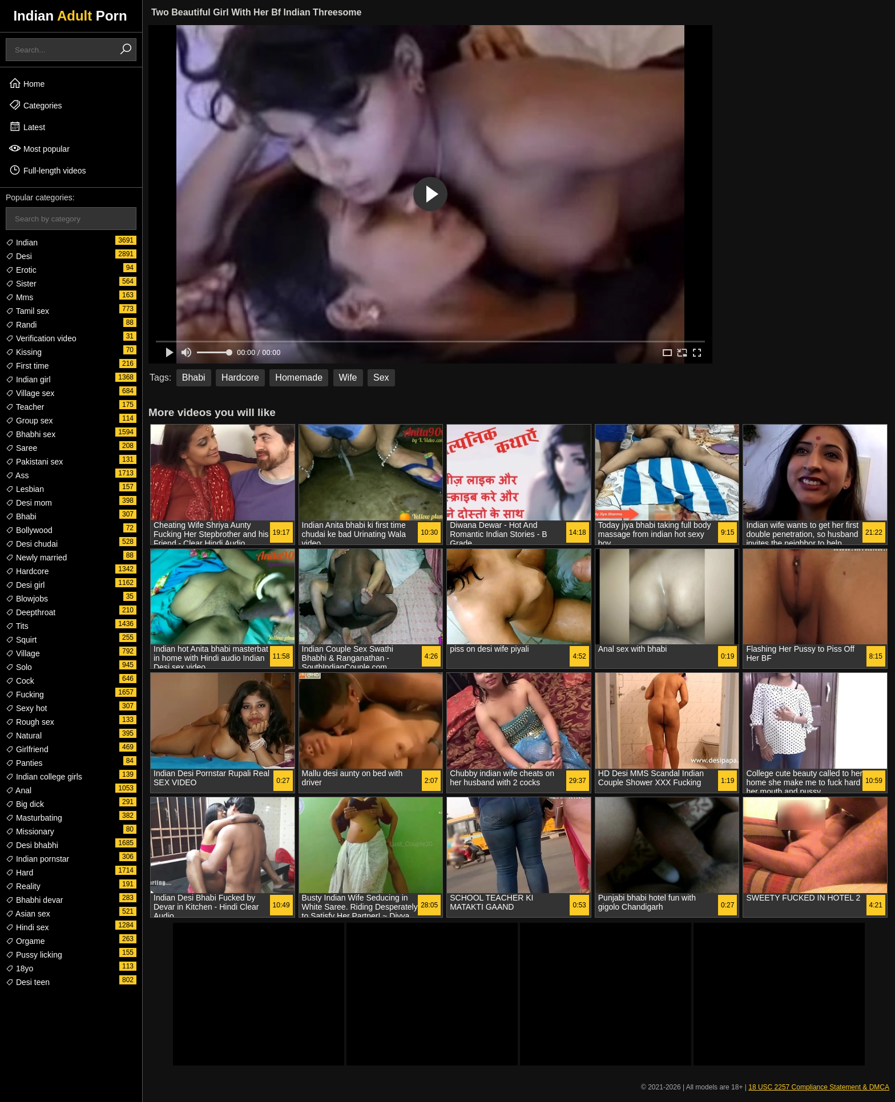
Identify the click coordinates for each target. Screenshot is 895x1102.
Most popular (39, 148)
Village (23, 653)
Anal (18, 790)
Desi (19, 256)
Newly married (36, 557)
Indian (22, 242)
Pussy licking (34, 954)
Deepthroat (30, 612)
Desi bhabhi (32, 845)
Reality (23, 886)
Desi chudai (32, 543)
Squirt (21, 639)
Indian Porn (70, 15)
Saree (21, 448)
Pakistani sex (34, 461)
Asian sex (28, 913)
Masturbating (34, 817)
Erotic (21, 270)
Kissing (24, 352)
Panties (24, 763)
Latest (27, 126)
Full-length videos (47, 170)
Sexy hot (26, 708)
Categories (35, 105)
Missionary (30, 831)
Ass (17, 475)
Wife (348, 377)
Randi (21, 324)
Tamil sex (27, 311)
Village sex (30, 393)
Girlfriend (27, 749)
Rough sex (30, 721)
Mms (19, 297)
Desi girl (25, 585)
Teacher (25, 406)
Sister (21, 283)
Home (27, 83)
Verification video (41, 338)
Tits (17, 626)
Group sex (29, 420)
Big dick (25, 804)
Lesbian (25, 489)
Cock (20, 680)
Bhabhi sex (30, 434)
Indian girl (28, 379)
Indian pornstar (37, 858)
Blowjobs (27, 598)
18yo (19, 968)
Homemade (298, 377)
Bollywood (29, 530)
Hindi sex (27, 927)
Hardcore (27, 571)
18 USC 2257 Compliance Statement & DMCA (818, 1087)
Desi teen (28, 982)
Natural (24, 735)
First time (27, 365)
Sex (381, 377)
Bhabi (21, 516)
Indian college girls (44, 776)
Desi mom (29, 502)
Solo (19, 667)
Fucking (25, 694)
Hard (19, 872)
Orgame (25, 941)
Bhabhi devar (34, 900)
